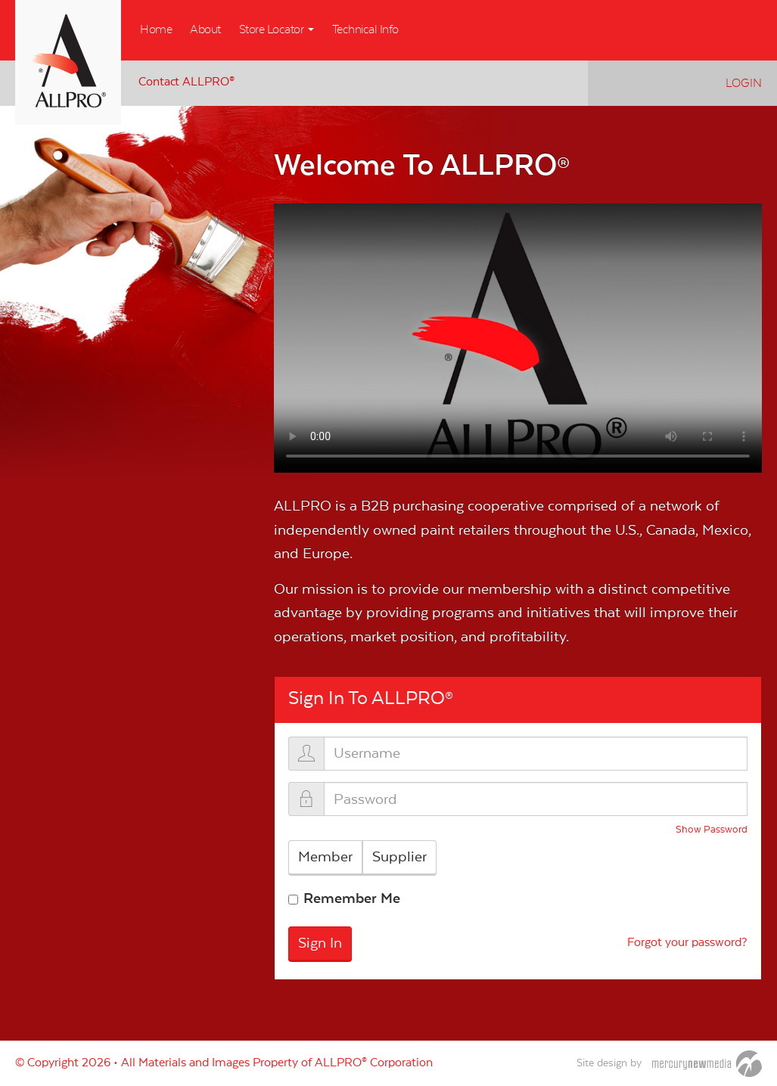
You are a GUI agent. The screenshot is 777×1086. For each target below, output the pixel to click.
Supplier (399, 857)
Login (744, 83)
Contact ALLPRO (186, 81)
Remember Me (351, 898)
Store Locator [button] (276, 29)
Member (325, 857)
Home (156, 29)
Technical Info (365, 29)
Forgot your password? (687, 942)
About (205, 29)
